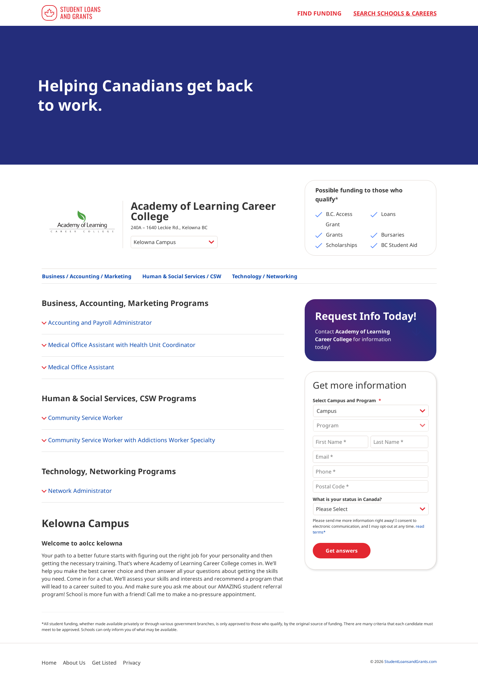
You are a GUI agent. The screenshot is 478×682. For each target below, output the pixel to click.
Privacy (131, 662)
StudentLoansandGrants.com (410, 661)
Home (49, 662)
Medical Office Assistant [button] (78, 367)
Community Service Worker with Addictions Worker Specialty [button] (128, 440)
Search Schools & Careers (395, 13)
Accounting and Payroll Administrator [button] (97, 323)
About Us (74, 662)
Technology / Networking (264, 276)
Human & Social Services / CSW (181, 276)
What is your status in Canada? (347, 499)
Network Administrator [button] (77, 491)
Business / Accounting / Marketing (86, 276)
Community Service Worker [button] (82, 418)
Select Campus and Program (347, 400)
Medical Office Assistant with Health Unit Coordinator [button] (118, 345)
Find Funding (319, 13)
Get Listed (104, 662)
